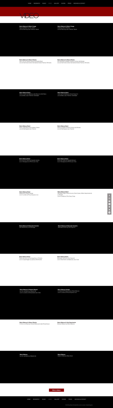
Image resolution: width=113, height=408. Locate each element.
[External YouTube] (38, 42)
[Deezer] (109, 212)
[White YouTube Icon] (109, 201)
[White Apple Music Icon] (109, 210)
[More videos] (56, 390)
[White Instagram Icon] (109, 198)
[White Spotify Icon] (109, 207)
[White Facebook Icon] (109, 196)
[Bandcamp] (109, 204)
